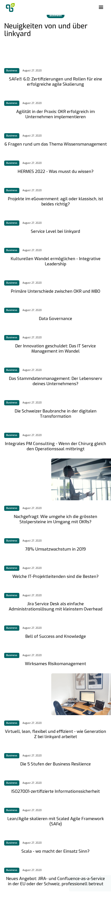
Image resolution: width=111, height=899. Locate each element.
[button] (101, 7)
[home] (9, 7)
